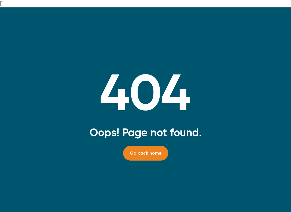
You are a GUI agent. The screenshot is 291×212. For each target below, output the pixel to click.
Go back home (145, 153)
